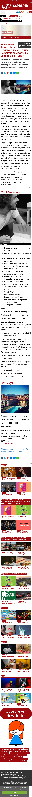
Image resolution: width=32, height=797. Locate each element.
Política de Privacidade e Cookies (14, 772)
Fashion (4, 642)
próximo (20, 23)
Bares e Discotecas (21, 537)
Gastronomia (22, 539)
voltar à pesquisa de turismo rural (9, 23)
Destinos (24, 574)
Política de (14, 795)
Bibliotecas (4, 751)
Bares (14, 749)
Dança (28, 501)
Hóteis (8, 574)
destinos (20, 16)
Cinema (18, 501)
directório (5, 18)
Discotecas (20, 749)
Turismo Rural (15, 574)
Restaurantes (11, 537)
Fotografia (11, 501)
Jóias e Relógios (18, 757)
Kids (3, 676)
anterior (24, 21)
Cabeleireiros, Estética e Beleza (18, 755)
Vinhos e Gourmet (12, 539)
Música (3, 503)
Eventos (4, 465)
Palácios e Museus (13, 751)
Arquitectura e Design (13, 499)
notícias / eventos (13, 18)
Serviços (3, 757)
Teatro (23, 501)
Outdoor (4, 608)
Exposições (17, 503)
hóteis (8, 16)
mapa (20, 18)
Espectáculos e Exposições (8, 759)
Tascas (3, 539)
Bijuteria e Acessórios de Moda (18, 761)
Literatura (10, 503)
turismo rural (14, 16)
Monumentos (24, 751)
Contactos (16, 37)
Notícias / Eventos (7, 37)
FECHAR (14, 792)
